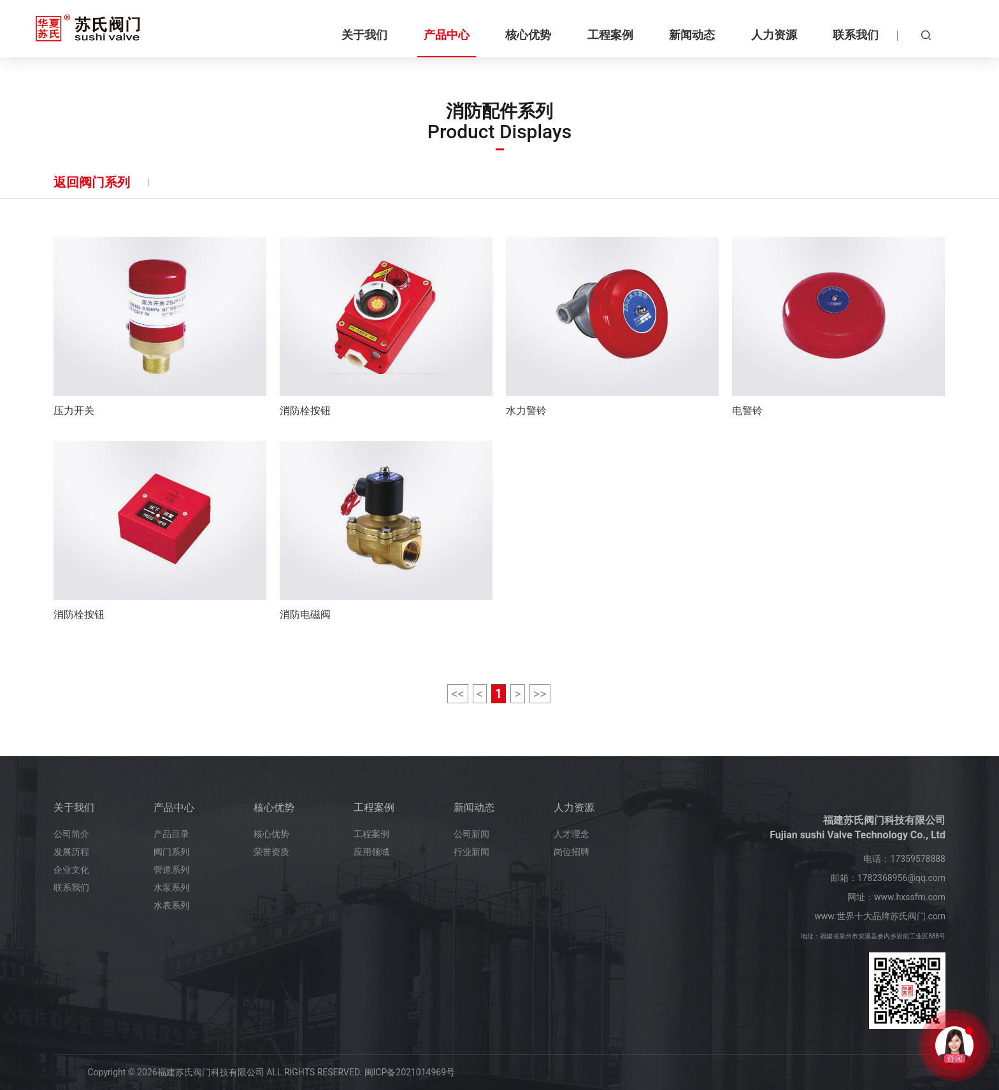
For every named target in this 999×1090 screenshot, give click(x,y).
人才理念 (571, 834)
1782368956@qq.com (901, 878)
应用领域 (371, 852)
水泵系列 (171, 887)
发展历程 (71, 852)
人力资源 (574, 807)
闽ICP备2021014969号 (409, 1072)
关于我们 (74, 807)
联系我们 (71, 887)
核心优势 (274, 807)
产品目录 (171, 834)
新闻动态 (474, 807)
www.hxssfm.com (909, 897)
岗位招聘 (571, 852)
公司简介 (71, 834)
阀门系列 (171, 852)
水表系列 (171, 905)
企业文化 (71, 869)
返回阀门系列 (92, 182)
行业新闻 (471, 852)
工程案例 (374, 807)
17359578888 (917, 859)
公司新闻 (471, 834)
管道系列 (171, 869)
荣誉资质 (271, 852)
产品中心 (174, 807)
